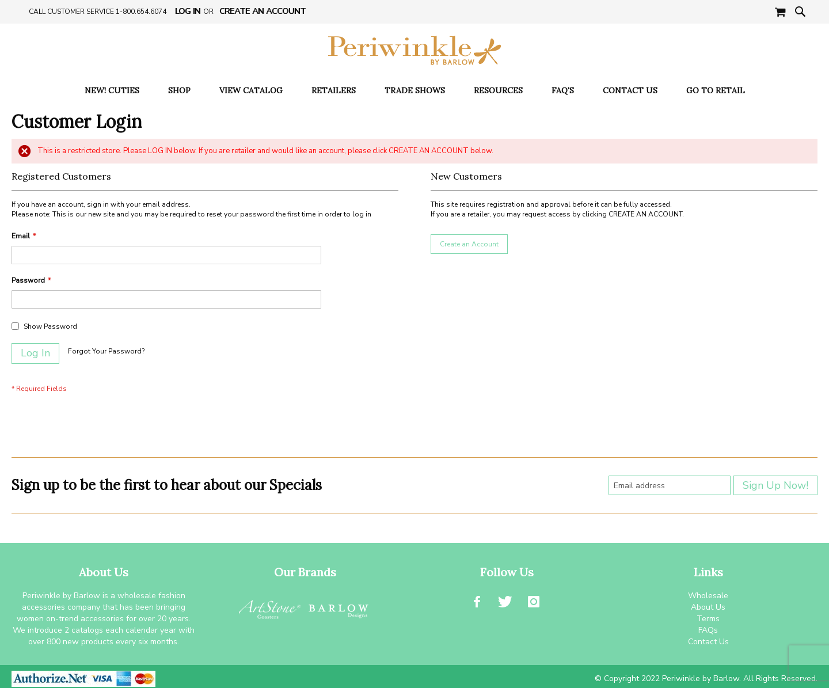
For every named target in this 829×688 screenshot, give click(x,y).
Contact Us (708, 641)
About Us (708, 607)
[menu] (414, 90)
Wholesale (708, 595)
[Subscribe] (775, 485)
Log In (187, 11)
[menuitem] (112, 90)
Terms (708, 618)
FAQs (708, 630)
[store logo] (414, 50)
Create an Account (262, 11)
